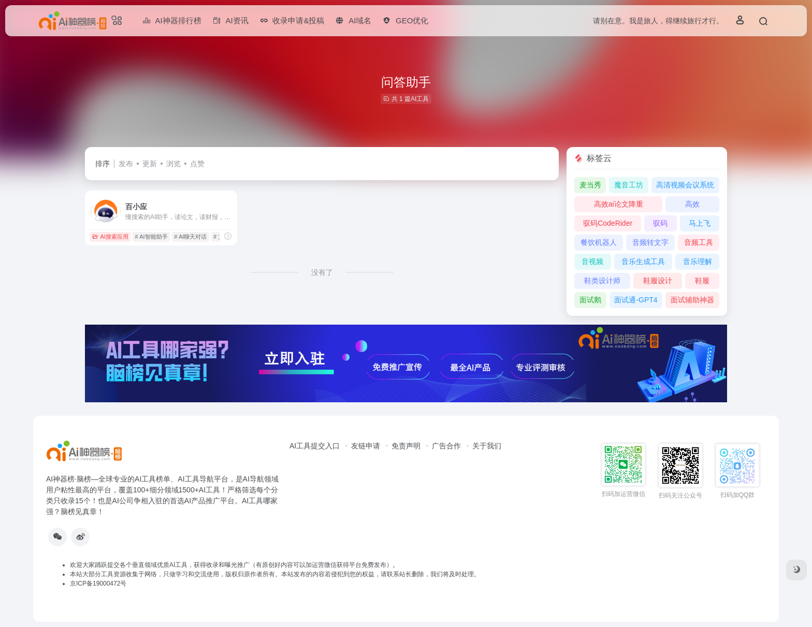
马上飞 (700, 223)
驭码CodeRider (607, 223)
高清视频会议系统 (685, 185)
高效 (692, 204)
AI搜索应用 (110, 237)
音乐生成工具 (643, 261)
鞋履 (702, 280)
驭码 (660, 223)
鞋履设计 (657, 280)
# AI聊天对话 (190, 237)
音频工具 (698, 242)
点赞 (197, 163)
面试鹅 (590, 300)
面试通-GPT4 (635, 300)
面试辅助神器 (692, 300)
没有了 (322, 272)
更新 (149, 163)
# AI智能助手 (151, 237)
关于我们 (486, 446)
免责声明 (406, 446)
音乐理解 (697, 261)
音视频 (592, 261)
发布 (126, 163)
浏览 (173, 163)
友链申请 (365, 446)
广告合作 (446, 446)
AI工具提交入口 (314, 446)
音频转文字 (650, 242)
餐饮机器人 (599, 242)
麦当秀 (590, 185)
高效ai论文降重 (618, 204)
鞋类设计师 (602, 280)
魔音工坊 (628, 185)
